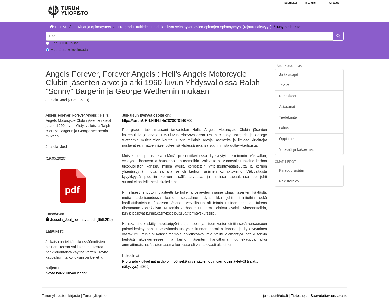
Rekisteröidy (289, 181)
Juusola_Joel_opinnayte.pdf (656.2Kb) (79, 219)
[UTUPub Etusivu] (68, 9)
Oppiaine (286, 139)
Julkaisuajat (288, 74)
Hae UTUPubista (62, 43)
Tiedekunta (288, 117)
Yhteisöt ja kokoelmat (296, 149)
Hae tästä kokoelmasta (67, 50)
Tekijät (284, 85)
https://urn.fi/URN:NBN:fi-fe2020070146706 (157, 120)
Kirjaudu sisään (291, 170)
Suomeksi (290, 2)
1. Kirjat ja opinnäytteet (92, 27)
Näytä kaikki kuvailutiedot (66, 273)
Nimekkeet (287, 96)
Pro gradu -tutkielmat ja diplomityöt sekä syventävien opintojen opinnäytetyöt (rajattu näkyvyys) (194, 27)
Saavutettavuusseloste (329, 295)
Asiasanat (287, 107)
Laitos (284, 128)
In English (311, 2)
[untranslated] (189, 36)
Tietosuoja (299, 295)
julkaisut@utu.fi (275, 295)
